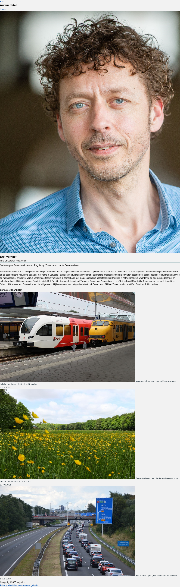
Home (3, 9)
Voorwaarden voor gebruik (25, 585)
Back (2, 1)
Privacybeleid (6, 585)
